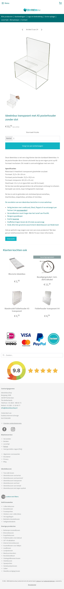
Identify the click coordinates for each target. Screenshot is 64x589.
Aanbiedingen (20, 16)
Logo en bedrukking (35, 16)
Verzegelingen (8, 517)
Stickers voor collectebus (12, 514)
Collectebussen (8, 506)
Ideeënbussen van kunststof (13, 478)
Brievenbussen (8, 533)
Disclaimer (6, 457)
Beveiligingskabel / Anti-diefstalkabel (47, 278)
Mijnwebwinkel (32, 585)
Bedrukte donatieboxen (11, 519)
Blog (5, 462)
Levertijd (4, 20)
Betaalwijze (14, 20)
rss (42, 581)
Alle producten (7, 16)
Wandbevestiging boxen (11, 571)
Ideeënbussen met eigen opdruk (14, 488)
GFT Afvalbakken (9, 540)
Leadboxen (7, 548)
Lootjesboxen (8, 551)
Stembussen (7, 561)
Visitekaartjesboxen (10, 566)
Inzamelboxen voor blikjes (12, 546)
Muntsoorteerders (9, 553)
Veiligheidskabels (9, 522)
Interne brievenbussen (11, 543)
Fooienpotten (8, 511)
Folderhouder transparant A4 (47, 308)
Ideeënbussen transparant (12, 481)
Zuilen (5, 568)
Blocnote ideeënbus (16, 274)
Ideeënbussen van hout (11, 483)
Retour (5, 446)
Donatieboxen (8, 509)
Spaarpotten (7, 563)
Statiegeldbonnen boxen (11, 558)
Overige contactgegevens (12, 423)
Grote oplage (50, 16)
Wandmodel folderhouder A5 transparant (17, 309)
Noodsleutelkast (9, 556)
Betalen (6, 441)
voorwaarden (22, 210)
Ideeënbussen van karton (12, 475)
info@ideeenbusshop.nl (9, 408)
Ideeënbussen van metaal (12, 486)
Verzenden (7, 439)
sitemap (38, 581)
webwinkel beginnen (49, 581)
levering (16, 219)
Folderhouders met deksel (12, 538)
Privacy (5, 459)
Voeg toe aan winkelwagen (32, 146)
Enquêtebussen (8, 535)
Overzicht (11, 239)
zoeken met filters (12, 497)
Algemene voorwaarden (11, 454)
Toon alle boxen (8, 473)
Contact (24, 20)
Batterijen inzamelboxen (11, 530)
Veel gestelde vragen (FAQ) (12, 449)
